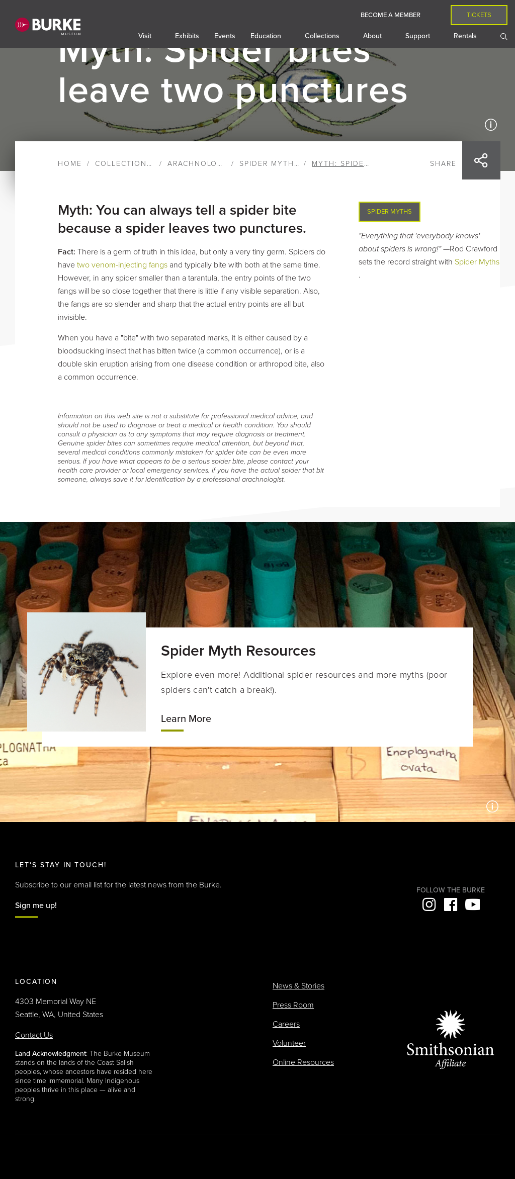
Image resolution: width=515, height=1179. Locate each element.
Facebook (450, 904)
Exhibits (187, 36)
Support (418, 36)
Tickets (479, 15)
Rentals (466, 36)
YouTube (472, 904)
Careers (286, 1024)
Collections (323, 36)
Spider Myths (269, 163)
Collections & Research (150, 163)
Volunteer (289, 1043)
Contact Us (34, 1035)
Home (70, 163)
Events (224, 36)
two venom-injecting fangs (122, 265)
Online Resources (303, 1062)
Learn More (186, 719)
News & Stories (298, 986)
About (373, 36)
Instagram (429, 904)
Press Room (293, 1005)
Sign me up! (36, 905)
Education (266, 36)
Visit (145, 36)
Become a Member (390, 15)
